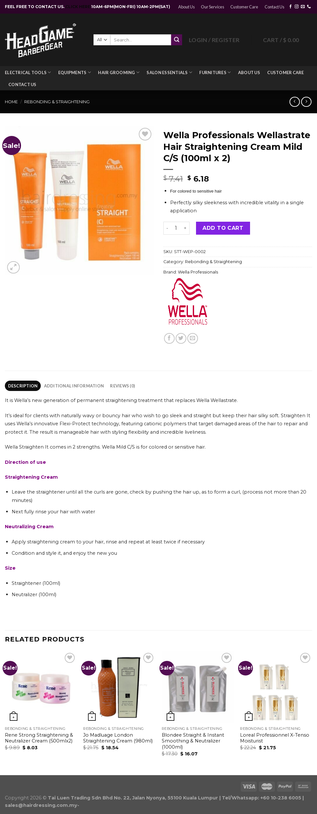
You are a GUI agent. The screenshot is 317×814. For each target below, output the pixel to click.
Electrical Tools (28, 72)
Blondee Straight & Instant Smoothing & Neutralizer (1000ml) (193, 741)
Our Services (212, 6)
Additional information (74, 385)
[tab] (23, 386)
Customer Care (244, 6)
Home (11, 101)
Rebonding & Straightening (57, 101)
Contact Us (274, 6)
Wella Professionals (198, 272)
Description (23, 385)
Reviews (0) (122, 385)
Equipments (74, 72)
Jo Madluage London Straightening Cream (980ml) (118, 738)
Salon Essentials (169, 72)
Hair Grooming (118, 72)
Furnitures (215, 72)
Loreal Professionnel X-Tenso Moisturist (274, 738)
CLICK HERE (78, 6)
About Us (186, 6)
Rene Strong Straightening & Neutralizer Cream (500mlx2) (39, 738)
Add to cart (222, 228)
